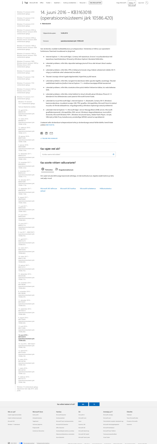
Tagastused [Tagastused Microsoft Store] (35, 421)
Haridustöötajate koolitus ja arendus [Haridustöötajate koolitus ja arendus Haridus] (65, 431)
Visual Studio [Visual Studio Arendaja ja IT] (106, 437)
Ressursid (82, 3)
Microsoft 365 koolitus (68, 188)
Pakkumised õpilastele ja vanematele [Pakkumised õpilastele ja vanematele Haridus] (65, 434)
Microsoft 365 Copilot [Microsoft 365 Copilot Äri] (83, 434)
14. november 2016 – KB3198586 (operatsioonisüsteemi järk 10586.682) (26, 285)
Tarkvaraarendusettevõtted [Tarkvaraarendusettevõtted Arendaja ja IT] (110, 434)
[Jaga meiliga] (50, 133)
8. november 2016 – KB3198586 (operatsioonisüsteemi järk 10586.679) (26, 294)
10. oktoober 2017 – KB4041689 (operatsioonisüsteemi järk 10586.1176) (26, 182)
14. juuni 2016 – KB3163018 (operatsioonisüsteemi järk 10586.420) (26, 337)
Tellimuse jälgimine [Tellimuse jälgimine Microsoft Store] (37, 424)
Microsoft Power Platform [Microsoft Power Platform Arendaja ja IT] (109, 431)
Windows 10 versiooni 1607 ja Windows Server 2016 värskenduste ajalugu (26, 91)
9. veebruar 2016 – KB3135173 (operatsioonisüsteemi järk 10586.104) (26, 379)
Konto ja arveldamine (69, 3)
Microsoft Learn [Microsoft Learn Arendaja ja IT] (107, 418)
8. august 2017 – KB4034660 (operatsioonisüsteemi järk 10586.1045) (26, 200)
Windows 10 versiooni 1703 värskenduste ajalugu (25, 84)
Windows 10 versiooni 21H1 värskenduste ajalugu (25, 25)
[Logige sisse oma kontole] (143, 2)
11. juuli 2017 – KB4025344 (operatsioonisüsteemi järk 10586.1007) (26, 208)
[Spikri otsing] (132, 2)
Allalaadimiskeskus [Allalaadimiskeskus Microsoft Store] (37, 418)
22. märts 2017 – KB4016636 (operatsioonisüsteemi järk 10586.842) (26, 250)
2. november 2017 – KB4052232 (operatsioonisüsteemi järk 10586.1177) (26, 173)
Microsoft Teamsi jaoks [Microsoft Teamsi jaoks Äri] (84, 437)
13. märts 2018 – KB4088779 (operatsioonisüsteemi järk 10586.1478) (26, 121)
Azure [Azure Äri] (79, 421)
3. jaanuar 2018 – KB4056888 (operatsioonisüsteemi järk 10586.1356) (26, 147)
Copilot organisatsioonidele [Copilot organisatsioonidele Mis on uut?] (14, 415)
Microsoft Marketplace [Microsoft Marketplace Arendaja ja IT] (108, 427)
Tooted (48, 3)
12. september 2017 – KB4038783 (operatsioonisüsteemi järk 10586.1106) (26, 191)
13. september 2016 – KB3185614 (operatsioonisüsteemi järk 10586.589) (26, 311)
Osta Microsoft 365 (95, 3)
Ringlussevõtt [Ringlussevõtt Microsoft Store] (36, 427)
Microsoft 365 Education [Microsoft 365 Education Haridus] (62, 424)
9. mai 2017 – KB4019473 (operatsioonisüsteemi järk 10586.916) (26, 234)
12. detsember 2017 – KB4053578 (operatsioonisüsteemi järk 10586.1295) (26, 156)
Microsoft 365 (34, 3)
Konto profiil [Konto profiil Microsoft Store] (36, 415)
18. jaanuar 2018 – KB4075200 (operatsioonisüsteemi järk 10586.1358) (26, 139)
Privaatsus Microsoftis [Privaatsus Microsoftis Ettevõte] (132, 421)
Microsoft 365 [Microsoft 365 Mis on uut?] (11, 421)
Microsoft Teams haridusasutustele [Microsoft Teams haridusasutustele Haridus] (64, 421)
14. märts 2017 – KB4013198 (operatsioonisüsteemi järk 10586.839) (26, 259)
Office (41, 3)
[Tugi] (25, 3)
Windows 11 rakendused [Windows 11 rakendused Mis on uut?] (14, 424)
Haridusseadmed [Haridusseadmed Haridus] (60, 418)
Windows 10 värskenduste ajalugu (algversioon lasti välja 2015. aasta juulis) (27, 388)
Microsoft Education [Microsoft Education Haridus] (61, 415)
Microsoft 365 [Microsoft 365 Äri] (81, 427)
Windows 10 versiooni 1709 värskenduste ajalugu (25, 78)
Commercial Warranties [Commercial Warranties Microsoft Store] (38, 431)
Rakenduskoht (46, 24)
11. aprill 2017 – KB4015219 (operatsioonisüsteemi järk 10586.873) (26, 241)
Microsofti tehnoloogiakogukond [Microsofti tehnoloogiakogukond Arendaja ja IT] (111, 424)
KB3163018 (50, 125)
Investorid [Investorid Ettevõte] (129, 424)
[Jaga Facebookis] (41, 133)
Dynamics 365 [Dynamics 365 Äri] (81, 424)
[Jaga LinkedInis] (45, 133)
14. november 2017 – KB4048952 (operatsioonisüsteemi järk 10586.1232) (26, 165)
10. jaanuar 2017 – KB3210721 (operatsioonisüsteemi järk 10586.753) (26, 268)
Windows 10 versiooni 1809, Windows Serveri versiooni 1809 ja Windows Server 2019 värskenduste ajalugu (27, 64)
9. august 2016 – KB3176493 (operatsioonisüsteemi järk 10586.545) (26, 320)
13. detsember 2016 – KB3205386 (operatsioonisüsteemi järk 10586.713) (26, 276)
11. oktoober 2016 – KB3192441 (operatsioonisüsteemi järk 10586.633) (26, 303)
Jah (83, 404)
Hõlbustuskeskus (106, 188)
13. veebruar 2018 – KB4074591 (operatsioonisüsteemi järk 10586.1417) (26, 130)
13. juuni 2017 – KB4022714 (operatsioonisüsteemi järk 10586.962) (26, 226)
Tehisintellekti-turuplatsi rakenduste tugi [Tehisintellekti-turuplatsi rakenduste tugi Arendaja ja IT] (113, 421)
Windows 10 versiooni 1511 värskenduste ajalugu (25, 98)
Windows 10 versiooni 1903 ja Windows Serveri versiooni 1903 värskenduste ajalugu (27, 55)
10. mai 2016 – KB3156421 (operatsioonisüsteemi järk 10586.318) (26, 345)
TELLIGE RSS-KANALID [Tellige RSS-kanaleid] (49, 138)
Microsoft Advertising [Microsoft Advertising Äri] (83, 431)
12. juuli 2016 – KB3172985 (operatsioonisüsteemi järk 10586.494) (26, 329)
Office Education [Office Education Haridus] (60, 427)
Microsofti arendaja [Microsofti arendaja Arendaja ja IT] (108, 415)
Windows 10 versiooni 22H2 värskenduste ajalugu (25, 13)
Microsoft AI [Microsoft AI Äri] (81, 415)
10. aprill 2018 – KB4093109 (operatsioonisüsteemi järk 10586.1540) (26, 112)
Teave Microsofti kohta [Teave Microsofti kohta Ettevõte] (132, 418)
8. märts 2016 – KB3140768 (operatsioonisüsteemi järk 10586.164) (26, 362)
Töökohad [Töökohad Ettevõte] (129, 415)
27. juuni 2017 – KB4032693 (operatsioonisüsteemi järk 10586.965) (26, 217)
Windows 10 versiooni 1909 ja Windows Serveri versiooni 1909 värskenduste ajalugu (27, 47)
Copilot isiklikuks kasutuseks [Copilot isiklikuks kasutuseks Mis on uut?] (15, 418)
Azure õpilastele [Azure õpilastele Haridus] (60, 437)
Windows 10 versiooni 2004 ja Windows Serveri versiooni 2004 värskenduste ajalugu (27, 39)
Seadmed (57, 3)
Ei (94, 404)
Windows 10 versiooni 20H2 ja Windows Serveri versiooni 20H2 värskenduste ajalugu (27, 32)
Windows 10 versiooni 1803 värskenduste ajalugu (25, 72)
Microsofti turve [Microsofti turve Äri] (82, 418)
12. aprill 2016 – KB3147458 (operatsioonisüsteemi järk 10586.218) (26, 353)
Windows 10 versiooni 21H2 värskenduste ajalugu (25, 19)
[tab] (47, 169)
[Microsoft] (15, 3)
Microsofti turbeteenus (88, 188)
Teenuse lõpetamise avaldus (26, 107)
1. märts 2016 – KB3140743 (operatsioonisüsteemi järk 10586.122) (26, 371)
